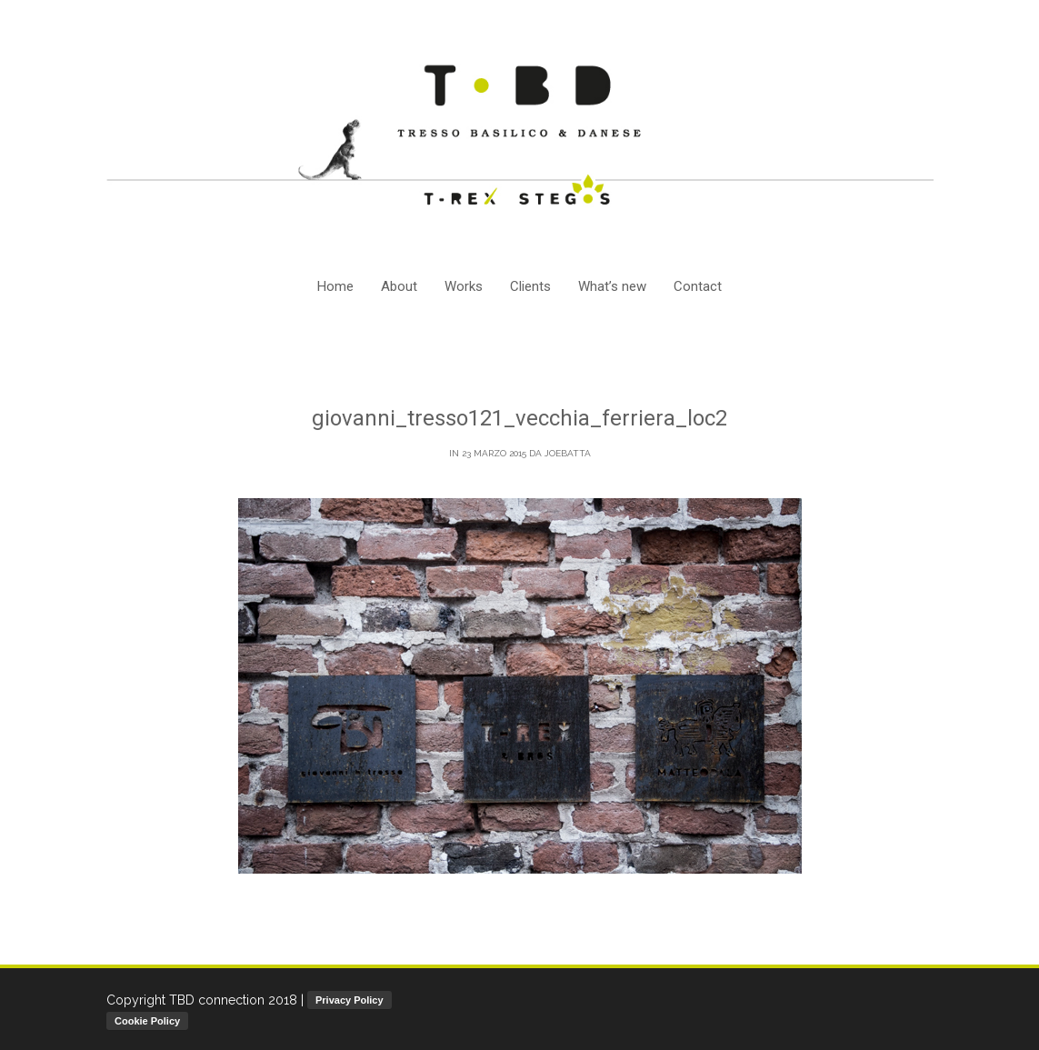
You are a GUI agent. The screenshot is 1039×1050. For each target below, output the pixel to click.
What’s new (612, 286)
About (399, 286)
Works (464, 286)
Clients (530, 286)
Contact (698, 286)
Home (335, 286)
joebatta (567, 453)
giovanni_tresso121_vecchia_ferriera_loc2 (519, 418)
